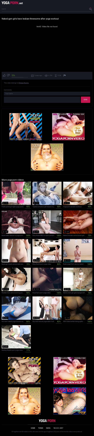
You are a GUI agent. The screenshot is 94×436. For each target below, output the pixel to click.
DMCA (48, 428)
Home (33, 428)
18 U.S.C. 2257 (58, 428)
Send (85, 99)
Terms (40, 428)
